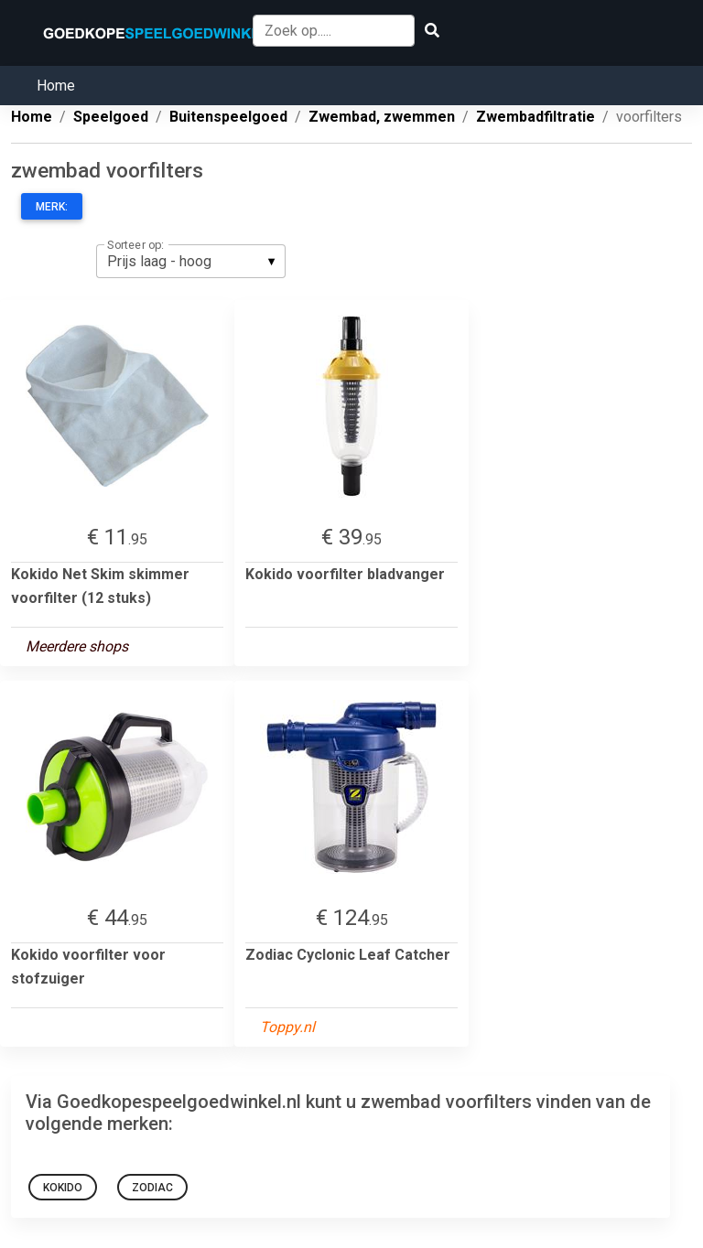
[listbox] (191, 260)
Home (56, 85)
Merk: (52, 206)
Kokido (62, 1187)
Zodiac (152, 1187)
